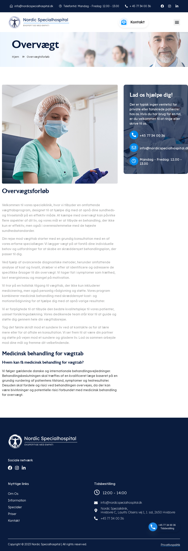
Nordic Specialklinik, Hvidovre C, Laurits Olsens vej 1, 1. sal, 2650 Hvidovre (138, 510)
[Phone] (153, 527)
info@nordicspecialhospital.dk (121, 503)
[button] (177, 22)
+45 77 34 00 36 (152, 135)
